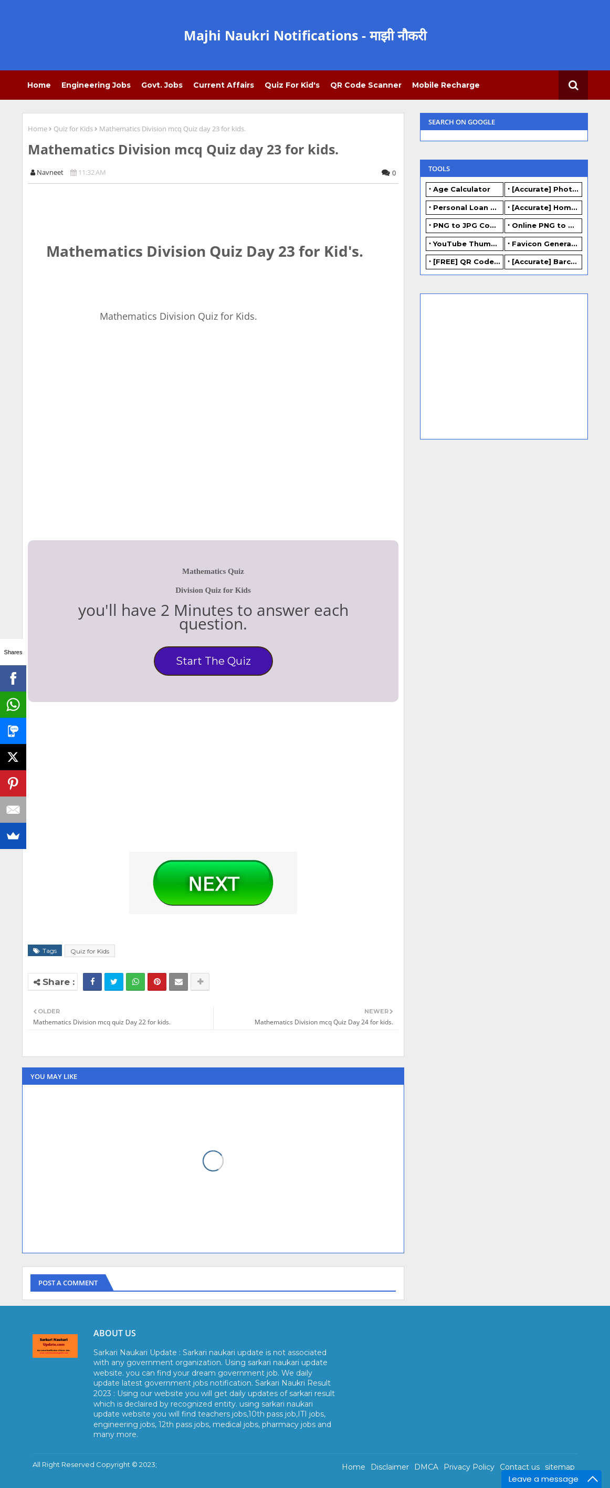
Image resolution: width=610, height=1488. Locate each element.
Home (37, 128)
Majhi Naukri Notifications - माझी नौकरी (305, 35)
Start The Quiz (213, 661)
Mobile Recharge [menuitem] (446, 85)
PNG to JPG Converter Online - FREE (468, 225)
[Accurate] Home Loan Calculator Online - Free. (547, 207)
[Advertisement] (106, 455)
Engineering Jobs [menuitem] (96, 85)
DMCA (426, 1467)
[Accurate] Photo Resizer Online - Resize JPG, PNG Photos (547, 189)
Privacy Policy (469, 1467)
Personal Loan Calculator (468, 207)
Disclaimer (390, 1467)
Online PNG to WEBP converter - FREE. (547, 225)
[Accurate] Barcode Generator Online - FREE (547, 261)
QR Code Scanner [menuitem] (366, 85)
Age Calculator (461, 189)
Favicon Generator (547, 243)
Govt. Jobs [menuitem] (162, 85)
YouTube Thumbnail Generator (468, 243)
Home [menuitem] (39, 85)
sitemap (560, 1467)
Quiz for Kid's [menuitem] (292, 85)
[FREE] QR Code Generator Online (468, 261)
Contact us (520, 1467)
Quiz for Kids (73, 128)
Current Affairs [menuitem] (223, 85)
